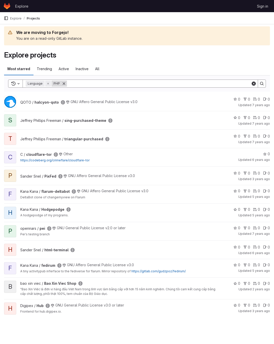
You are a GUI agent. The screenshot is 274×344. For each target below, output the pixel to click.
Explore (21, 6)
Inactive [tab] (82, 69)
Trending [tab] (44, 69)
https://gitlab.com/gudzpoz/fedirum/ (158, 271)
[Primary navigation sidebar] (6, 18)
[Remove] (64, 84)
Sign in (262, 6)
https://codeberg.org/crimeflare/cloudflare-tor (55, 160)
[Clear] (254, 84)
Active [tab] (64, 69)
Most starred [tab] (18, 69)
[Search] (159, 84)
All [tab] (97, 69)
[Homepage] (7, 6)
